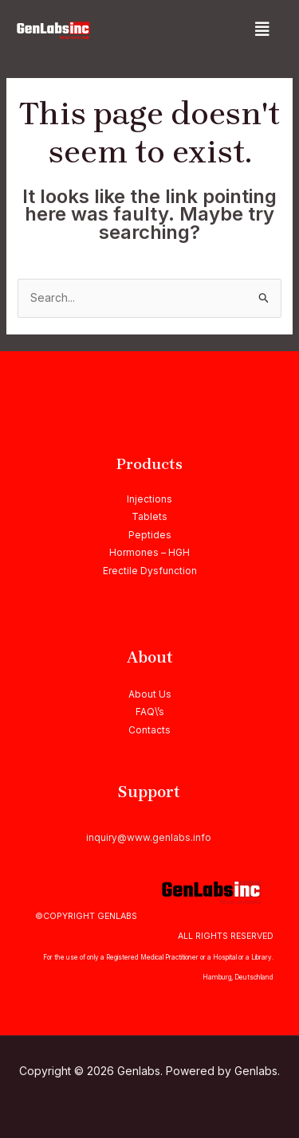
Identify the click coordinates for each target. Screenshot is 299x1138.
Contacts (149, 730)
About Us (149, 694)
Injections (149, 499)
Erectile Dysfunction (150, 571)
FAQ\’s (150, 712)
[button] (262, 29)
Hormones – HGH (149, 552)
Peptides (149, 535)
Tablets (149, 516)
